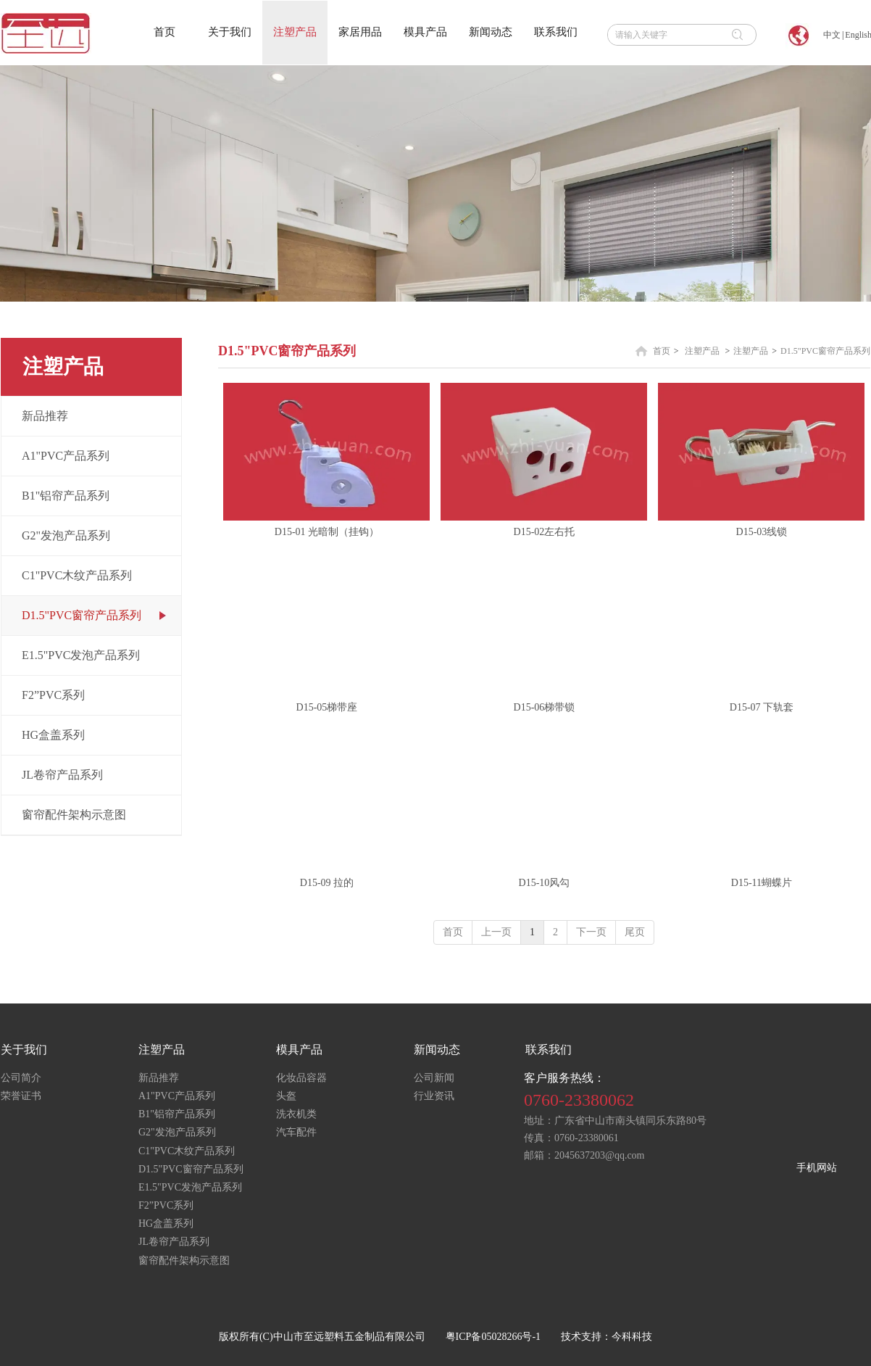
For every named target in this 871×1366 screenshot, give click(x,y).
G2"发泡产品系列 (177, 1132)
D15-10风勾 (544, 882)
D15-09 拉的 (327, 882)
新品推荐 (158, 1077)
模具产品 (299, 1049)
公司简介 (21, 1077)
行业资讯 (434, 1095)
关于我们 (24, 1049)
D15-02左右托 (544, 531)
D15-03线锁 (762, 531)
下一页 (591, 932)
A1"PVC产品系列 (176, 1095)
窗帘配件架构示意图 (184, 1260)
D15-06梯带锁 (544, 707)
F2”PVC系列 (165, 1205)
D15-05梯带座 (327, 707)
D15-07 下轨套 (761, 707)
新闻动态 (437, 1049)
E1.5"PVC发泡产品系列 (190, 1187)
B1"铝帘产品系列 (176, 1114)
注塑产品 (702, 351)
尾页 (635, 932)
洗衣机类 (296, 1114)
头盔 (286, 1095)
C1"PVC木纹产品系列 (186, 1151)
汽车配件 (296, 1132)
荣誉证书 (21, 1095)
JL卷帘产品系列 (173, 1241)
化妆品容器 (301, 1077)
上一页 (496, 932)
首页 (661, 351)
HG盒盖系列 (165, 1223)
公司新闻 (434, 1077)
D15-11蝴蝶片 (761, 882)
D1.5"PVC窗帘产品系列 (825, 351)
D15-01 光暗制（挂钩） (327, 531)
